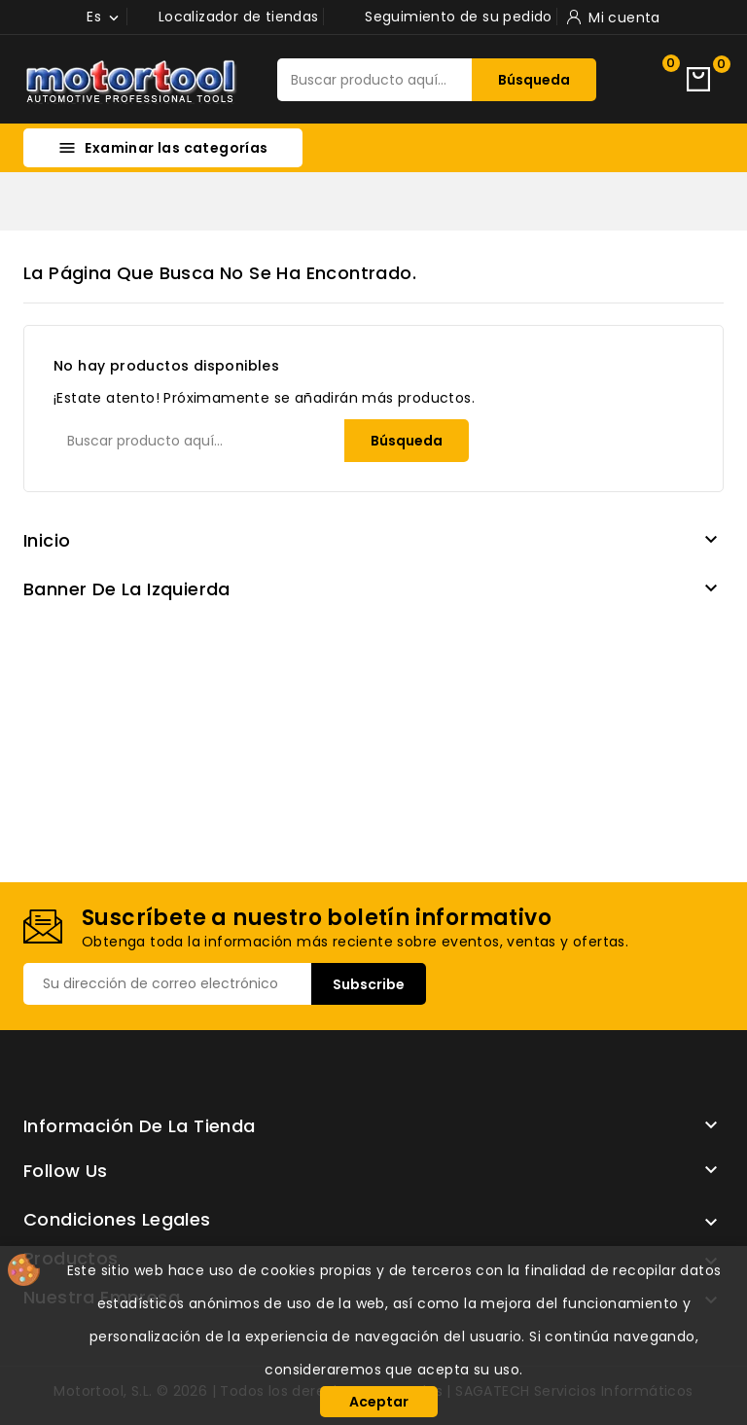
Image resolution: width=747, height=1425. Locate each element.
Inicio (46, 540)
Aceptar (379, 1401)
